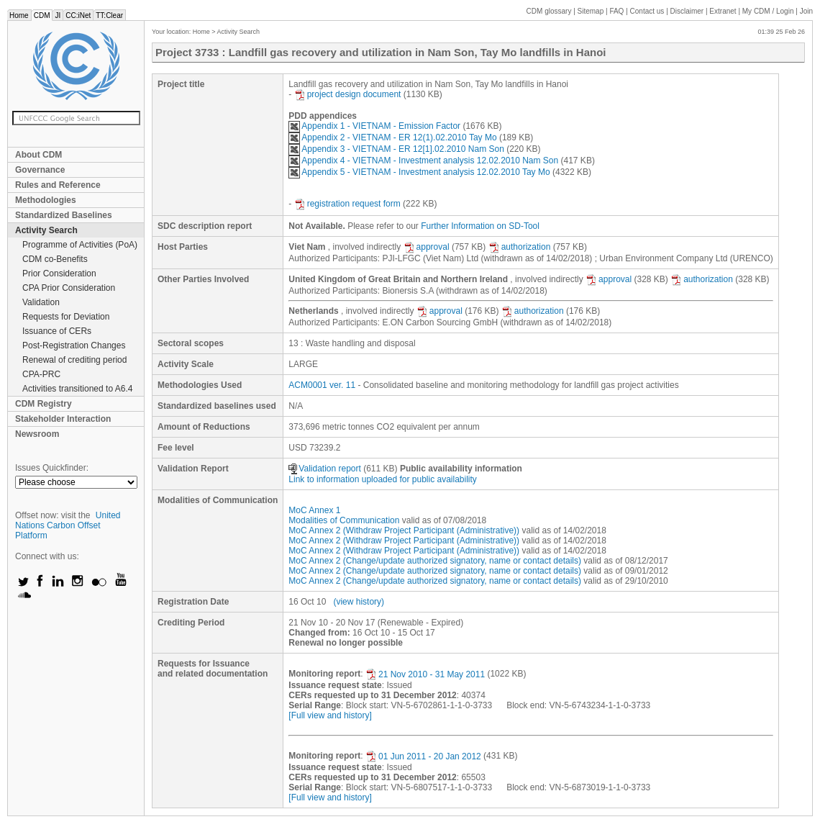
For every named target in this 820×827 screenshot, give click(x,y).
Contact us (647, 11)
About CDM (38, 155)
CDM (42, 15)
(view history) (358, 602)
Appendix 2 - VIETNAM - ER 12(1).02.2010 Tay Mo (392, 137)
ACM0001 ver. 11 (321, 385)
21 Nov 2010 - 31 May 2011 (425, 674)
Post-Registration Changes (73, 345)
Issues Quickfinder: (51, 468)
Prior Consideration (59, 273)
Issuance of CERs (56, 331)
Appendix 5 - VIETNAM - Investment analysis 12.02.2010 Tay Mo (419, 172)
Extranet (722, 11)
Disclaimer (687, 11)
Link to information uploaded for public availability (382, 479)
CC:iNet (78, 15)
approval (427, 247)
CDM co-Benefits (55, 259)
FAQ (616, 11)
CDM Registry (43, 404)
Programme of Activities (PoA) (79, 245)
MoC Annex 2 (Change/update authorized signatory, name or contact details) (434, 561)
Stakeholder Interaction (63, 419)
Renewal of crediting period (74, 360)
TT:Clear (109, 15)
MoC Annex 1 (314, 510)
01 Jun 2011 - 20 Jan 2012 (423, 756)
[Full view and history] (329, 715)
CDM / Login (769, 11)
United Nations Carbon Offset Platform (68, 525)
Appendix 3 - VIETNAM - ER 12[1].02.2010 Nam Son (396, 149)
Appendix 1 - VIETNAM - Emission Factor (374, 126)
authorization (519, 247)
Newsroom (37, 434)
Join (806, 11)
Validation (41, 302)
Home (19, 15)
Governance (40, 170)
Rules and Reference (58, 185)
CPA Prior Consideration (68, 288)
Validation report (324, 469)
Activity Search (46, 230)
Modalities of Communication (343, 520)
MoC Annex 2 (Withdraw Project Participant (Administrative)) (403, 530)
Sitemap (591, 11)
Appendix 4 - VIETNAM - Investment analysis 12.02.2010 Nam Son (423, 160)
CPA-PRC (41, 374)
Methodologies (45, 200)
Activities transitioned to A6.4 (77, 389)
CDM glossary (549, 11)
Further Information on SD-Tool (480, 226)
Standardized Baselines (63, 215)
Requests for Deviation (65, 317)
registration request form (347, 204)
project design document (347, 94)
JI (57, 15)
